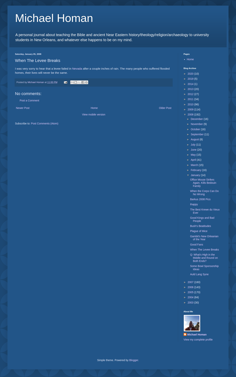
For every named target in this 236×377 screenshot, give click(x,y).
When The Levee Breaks (204, 249)
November (197, 124)
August (195, 139)
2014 (191, 84)
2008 (191, 114)
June (194, 149)
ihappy (194, 204)
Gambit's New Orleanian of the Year (204, 238)
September (197, 134)
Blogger (133, 360)
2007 (191, 282)
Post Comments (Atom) (44, 123)
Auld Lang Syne (199, 274)
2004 (191, 297)
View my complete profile (198, 339)
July (193, 144)
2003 (191, 302)
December (197, 118)
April (194, 159)
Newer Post (22, 107)
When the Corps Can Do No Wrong (204, 193)
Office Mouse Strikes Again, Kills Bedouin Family (203, 182)
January (196, 175)
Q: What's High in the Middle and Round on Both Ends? (204, 257)
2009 (191, 109)
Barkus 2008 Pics (200, 199)
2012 (191, 94)
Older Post (165, 107)
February (196, 170)
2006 (191, 287)
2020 (191, 73)
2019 (191, 78)
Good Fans (196, 244)
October (196, 129)
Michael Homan (54, 18)
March (195, 165)
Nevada (77, 68)
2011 (191, 99)
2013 (191, 89)
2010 (191, 104)
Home (94, 107)
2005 (191, 292)
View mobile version (93, 114)
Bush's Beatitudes (200, 226)
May (193, 154)
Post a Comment (29, 100)
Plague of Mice (199, 231)
